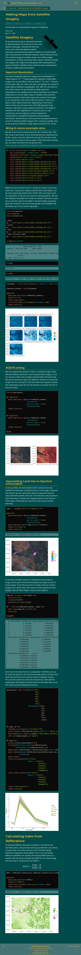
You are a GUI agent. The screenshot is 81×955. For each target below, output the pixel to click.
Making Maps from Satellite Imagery (33, 8)
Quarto (76, 946)
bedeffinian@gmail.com (40, 953)
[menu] (5, 3)
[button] (4, 8)
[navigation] (65, 8)
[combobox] (76, 3)
